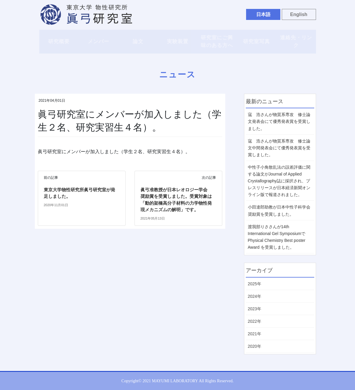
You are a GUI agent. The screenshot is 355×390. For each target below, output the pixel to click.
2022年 (254, 321)
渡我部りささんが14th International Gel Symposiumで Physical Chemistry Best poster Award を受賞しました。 (277, 237)
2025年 (254, 283)
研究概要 (59, 41)
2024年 (254, 296)
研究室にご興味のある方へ (217, 41)
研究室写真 (256, 41)
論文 (138, 41)
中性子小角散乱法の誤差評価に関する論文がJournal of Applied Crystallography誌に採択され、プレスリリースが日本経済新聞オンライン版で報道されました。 (279, 181)
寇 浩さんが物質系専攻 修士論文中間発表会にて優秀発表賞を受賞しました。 (279, 148)
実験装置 (177, 41)
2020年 (254, 346)
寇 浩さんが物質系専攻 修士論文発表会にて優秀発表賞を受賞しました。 (279, 121)
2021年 (254, 333)
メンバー (98, 41)
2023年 (254, 308)
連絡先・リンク (296, 41)
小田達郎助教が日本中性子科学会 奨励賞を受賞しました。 (279, 210)
